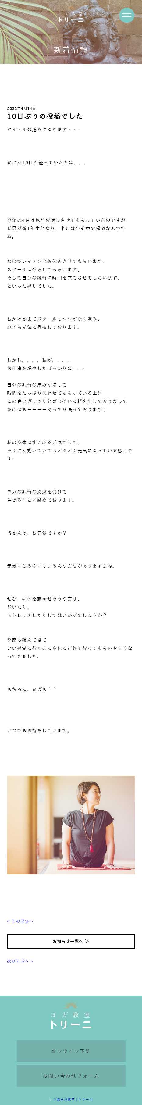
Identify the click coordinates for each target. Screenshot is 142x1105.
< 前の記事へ (20, 921)
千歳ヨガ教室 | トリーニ (73, 1099)
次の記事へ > (20, 961)
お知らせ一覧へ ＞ (71, 941)
